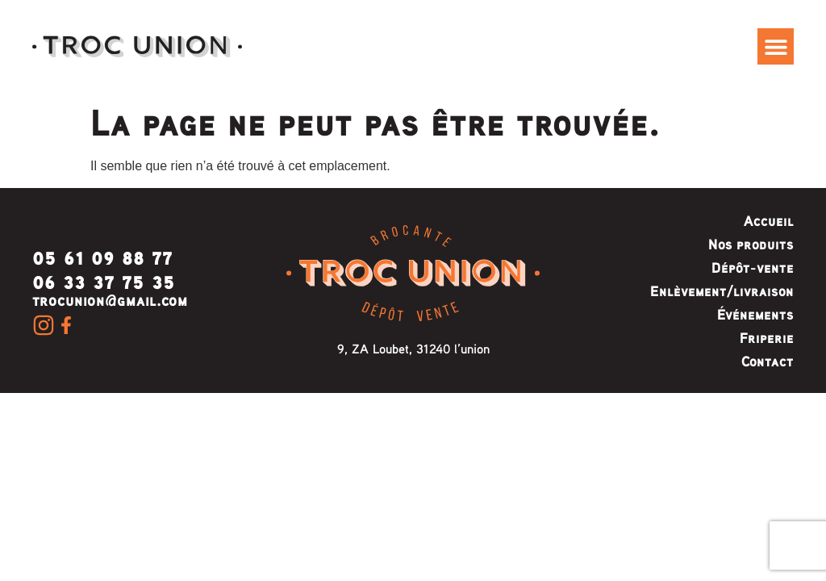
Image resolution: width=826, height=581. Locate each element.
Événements (755, 314)
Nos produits (751, 244)
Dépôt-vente (752, 267)
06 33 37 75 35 (103, 280)
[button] (775, 46)
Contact (767, 361)
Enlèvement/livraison (722, 290)
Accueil (769, 220)
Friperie (767, 337)
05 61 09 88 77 (102, 255)
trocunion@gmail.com (110, 300)
